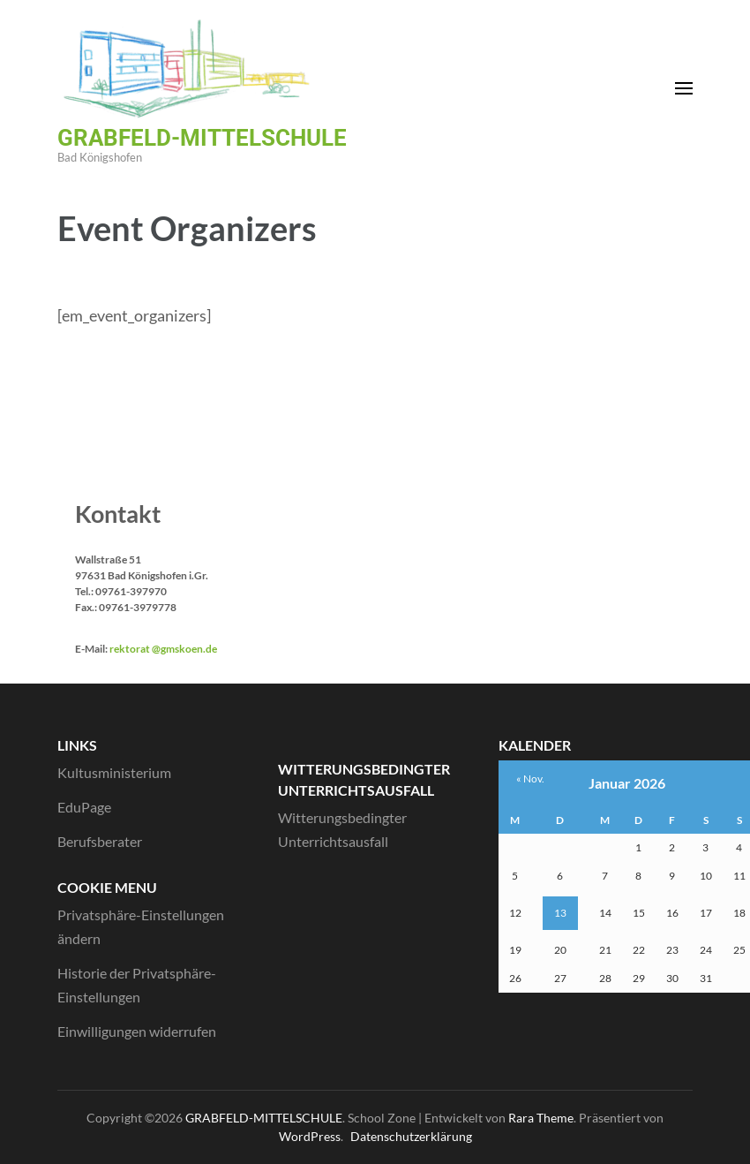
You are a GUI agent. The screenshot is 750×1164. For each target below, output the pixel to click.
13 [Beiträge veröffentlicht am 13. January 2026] (560, 912)
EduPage (84, 806)
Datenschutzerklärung (411, 1136)
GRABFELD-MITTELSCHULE (202, 138)
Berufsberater (99, 841)
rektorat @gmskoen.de (163, 648)
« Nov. (530, 778)
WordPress (310, 1136)
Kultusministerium (114, 772)
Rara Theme (541, 1117)
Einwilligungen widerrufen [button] (136, 1031)
